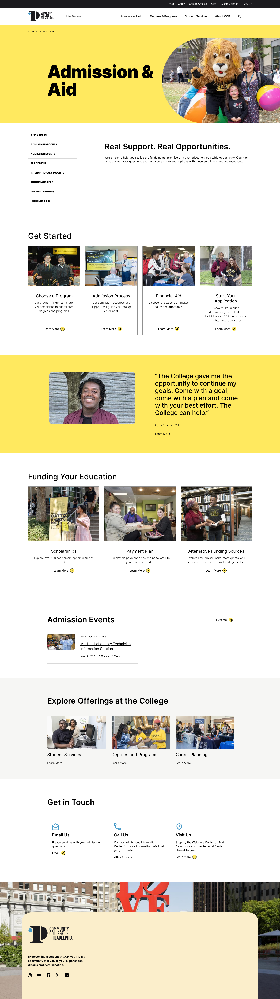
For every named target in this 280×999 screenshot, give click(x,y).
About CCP (224, 16)
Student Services (198, 16)
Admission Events (43, 153)
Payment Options (42, 191)
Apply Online (39, 134)
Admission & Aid (133, 16)
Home (31, 31)
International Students (47, 172)
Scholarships (40, 200)
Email (58, 853)
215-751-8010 (123, 857)
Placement (38, 163)
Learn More (54, 329)
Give (213, 3)
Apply (181, 3)
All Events (223, 620)
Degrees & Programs (165, 16)
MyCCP (247, 3)
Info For (71, 16)
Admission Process (44, 144)
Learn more (186, 857)
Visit (171, 3)
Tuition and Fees (42, 182)
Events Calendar (230, 3)
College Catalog (198, 3)
